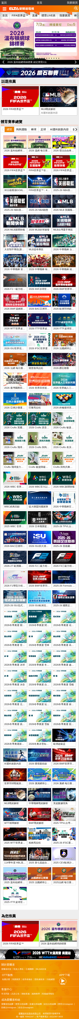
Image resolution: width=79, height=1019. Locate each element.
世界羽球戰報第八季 (15, 776)
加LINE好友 (41, 955)
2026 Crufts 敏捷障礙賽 (65, 420)
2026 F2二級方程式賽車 (41, 559)
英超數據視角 (60, 796)
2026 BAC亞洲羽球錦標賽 (43, 302)
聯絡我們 (39, 1006)
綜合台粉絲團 (50, 990)
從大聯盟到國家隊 (38, 499)
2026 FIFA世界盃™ (13, 102)
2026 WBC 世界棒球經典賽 (18, 480)
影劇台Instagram (8, 994)
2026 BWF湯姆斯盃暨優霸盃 (19, 302)
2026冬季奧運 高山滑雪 (66, 638)
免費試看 (6, 965)
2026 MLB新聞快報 (14, 222)
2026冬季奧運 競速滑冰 (66, 717)
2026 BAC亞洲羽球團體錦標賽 (20, 539)
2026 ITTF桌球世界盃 (64, 321)
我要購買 (72, 2)
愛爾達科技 (6, 955)
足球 (43, 122)
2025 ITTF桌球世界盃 (15, 895)
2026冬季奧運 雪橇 (63, 677)
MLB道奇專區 (36, 242)
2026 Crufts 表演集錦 (64, 440)
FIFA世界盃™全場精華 (41, 163)
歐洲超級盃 (59, 737)
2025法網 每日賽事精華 (66, 875)
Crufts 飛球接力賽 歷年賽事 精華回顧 (24, 460)
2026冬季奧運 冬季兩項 (41, 658)
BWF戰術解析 (61, 102)
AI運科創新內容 (59, 122)
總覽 (9, 122)
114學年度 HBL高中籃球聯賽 (19, 855)
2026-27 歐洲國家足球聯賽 (18, 559)
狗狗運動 (21, 122)
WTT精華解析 (11, 816)
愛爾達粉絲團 (7, 990)
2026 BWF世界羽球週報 (42, 578)
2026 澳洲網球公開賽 (40, 776)
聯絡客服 (26, 980)
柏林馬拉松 (35, 836)
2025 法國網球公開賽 (40, 875)
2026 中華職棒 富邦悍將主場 (19, 262)
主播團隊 (30, 955)
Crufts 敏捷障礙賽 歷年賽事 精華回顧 (49, 460)
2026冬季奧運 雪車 (39, 638)
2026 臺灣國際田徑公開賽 (18, 381)
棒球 (33, 122)
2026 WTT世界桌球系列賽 (18, 321)
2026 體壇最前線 (38, 756)
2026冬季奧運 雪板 (39, 717)
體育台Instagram (65, 990)
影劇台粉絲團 (36, 990)
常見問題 (5, 980)
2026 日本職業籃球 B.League (44, 519)
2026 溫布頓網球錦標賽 (17, 143)
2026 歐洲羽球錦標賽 (64, 302)
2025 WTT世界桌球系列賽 (18, 836)
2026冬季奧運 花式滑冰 (66, 618)
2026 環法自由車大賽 (64, 143)
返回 (4, 2)
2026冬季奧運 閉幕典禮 (41, 618)
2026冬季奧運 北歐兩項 (17, 697)
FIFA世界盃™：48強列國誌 (43, 183)
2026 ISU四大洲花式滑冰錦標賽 (46, 539)
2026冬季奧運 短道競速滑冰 (44, 697)
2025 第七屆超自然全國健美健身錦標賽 (50, 855)
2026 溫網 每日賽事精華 (42, 143)
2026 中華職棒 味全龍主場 (43, 262)
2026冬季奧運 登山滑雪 (17, 638)
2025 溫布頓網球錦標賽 (17, 875)
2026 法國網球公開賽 (64, 341)
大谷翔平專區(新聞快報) (17, 242)
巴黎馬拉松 (35, 401)
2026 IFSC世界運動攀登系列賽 (45, 341)
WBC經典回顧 (12, 499)
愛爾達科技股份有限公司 (30, 999)
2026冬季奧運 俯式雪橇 (66, 697)
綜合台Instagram (25, 994)
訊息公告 (16, 980)
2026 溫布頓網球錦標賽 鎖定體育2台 (27, 62)
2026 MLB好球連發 (39, 222)
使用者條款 (27, 965)
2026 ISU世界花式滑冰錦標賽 (20, 341)
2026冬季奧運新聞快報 (16, 737)
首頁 (39, 2)
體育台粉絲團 (22, 990)
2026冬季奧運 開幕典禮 (17, 618)
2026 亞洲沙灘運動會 (15, 401)
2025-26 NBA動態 (38, 203)
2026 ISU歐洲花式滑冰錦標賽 (45, 598)
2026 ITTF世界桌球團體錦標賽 (45, 321)
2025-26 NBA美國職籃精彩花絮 (21, 203)
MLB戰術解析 (35, 102)
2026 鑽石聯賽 (61, 361)
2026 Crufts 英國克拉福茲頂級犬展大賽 (25, 420)
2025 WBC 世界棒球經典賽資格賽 (22, 519)
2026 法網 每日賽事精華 (17, 361)
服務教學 (36, 980)
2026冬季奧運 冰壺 (14, 677)
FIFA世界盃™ (20, 15)
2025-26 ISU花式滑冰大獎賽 (19, 598)
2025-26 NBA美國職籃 (65, 183)
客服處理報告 (48, 980)
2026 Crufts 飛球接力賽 (16, 440)
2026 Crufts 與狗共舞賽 (41, 440)
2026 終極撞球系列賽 (64, 401)
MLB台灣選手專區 (63, 222)
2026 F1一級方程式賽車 (17, 282)
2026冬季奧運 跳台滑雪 (17, 717)
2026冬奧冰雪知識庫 (40, 737)
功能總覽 (51, 965)
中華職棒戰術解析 (38, 796)
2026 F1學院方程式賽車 (17, 578)
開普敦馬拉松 (36, 361)
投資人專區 (19, 955)
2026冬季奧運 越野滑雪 (66, 658)
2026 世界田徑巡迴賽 (40, 381)
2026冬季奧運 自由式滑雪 (43, 677)
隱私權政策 (40, 965)
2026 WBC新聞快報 (64, 480)
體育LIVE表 (48, 15)
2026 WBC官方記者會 (40, 480)
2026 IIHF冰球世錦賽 (40, 282)
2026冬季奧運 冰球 (14, 658)
